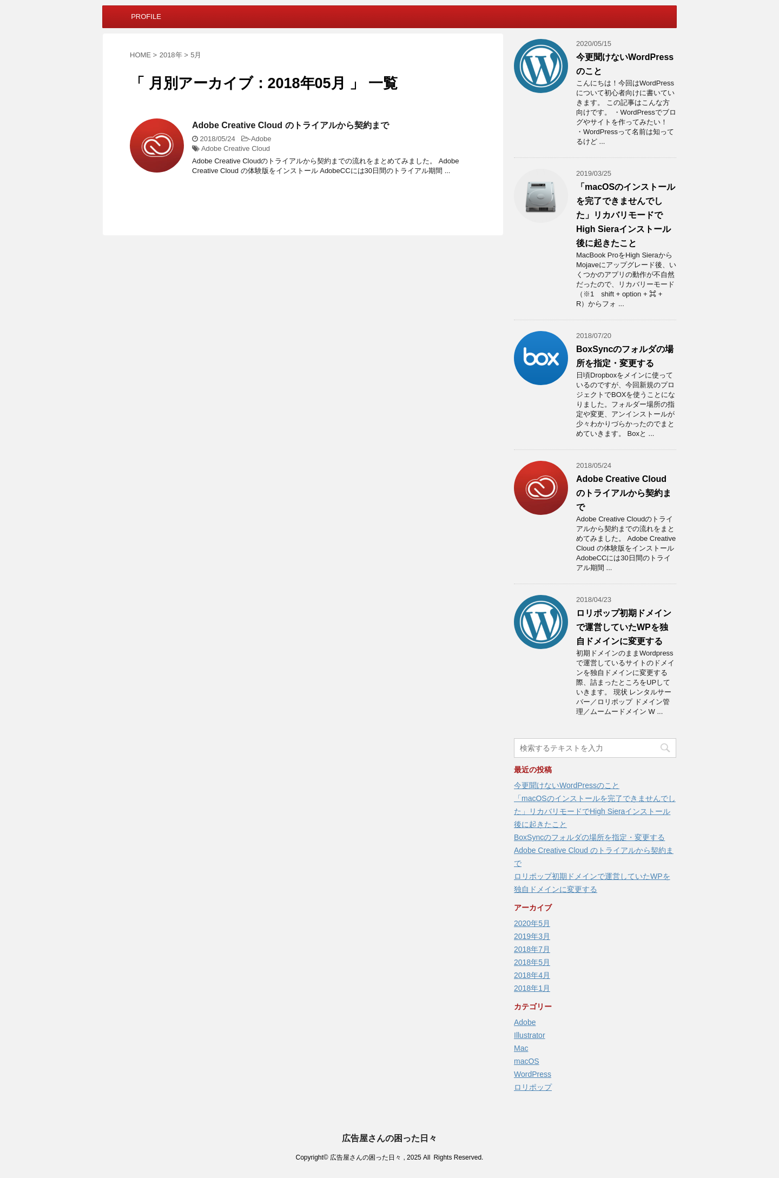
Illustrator (529, 1035)
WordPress (532, 1074)
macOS (526, 1061)
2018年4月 (532, 975)
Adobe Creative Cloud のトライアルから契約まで (290, 125)
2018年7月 (532, 949)
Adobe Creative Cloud (235, 148)
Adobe (261, 139)
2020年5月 (532, 923)
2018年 (171, 55)
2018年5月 (532, 962)
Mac (521, 1048)
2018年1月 (532, 988)
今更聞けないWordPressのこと (566, 785)
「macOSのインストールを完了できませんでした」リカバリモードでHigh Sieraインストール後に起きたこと (625, 215)
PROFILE (146, 16)
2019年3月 (532, 936)
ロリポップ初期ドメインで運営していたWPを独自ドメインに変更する (623, 627)
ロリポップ (533, 1087)
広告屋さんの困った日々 (389, 1138)
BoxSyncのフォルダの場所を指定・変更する (589, 837)
